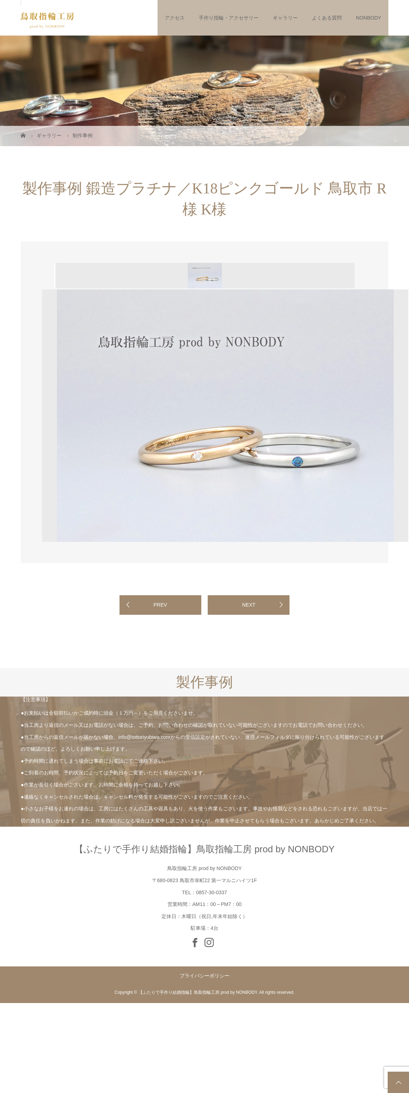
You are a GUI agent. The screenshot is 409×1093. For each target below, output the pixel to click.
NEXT (248, 605)
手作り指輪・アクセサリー (229, 18)
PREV (160, 605)
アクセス (175, 18)
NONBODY (368, 18)
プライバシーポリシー (204, 976)
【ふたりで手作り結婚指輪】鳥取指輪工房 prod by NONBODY (204, 849)
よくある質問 (327, 18)
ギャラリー (285, 18)
